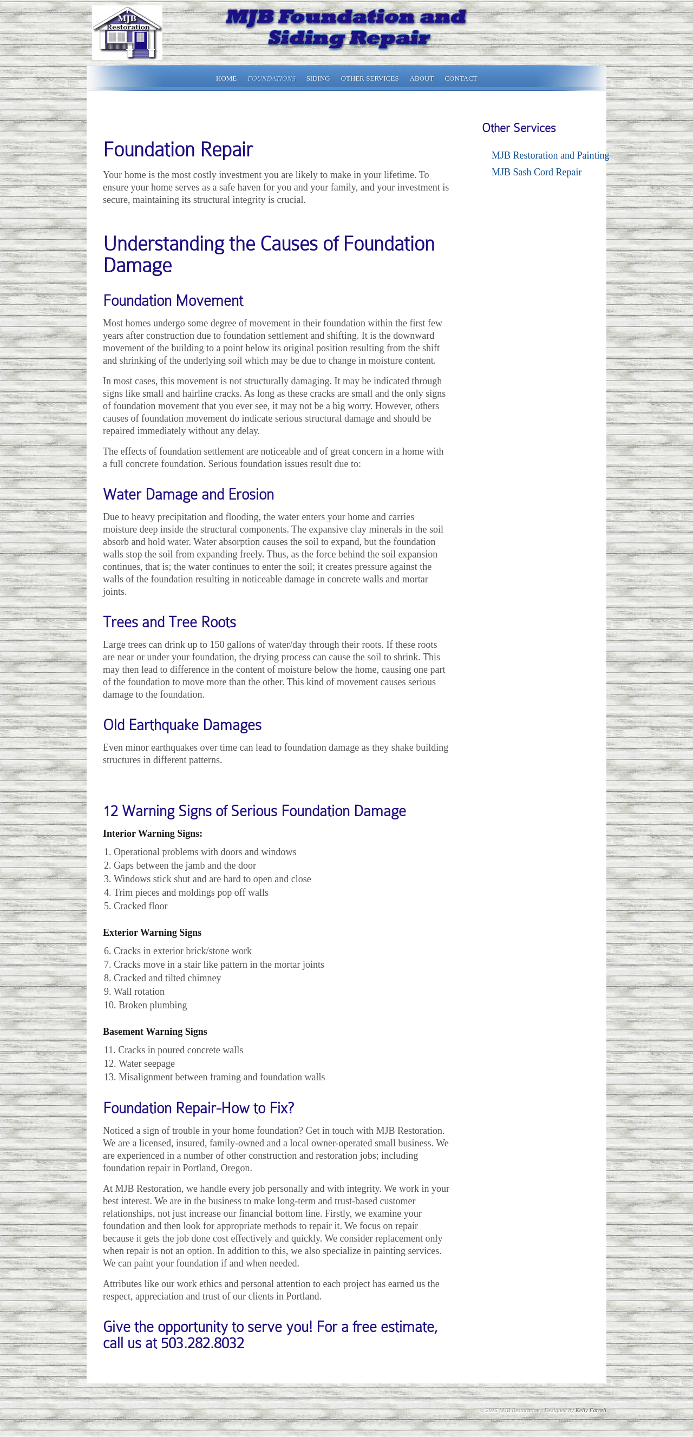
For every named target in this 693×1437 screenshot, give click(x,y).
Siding (318, 78)
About (422, 78)
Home (226, 78)
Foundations (271, 78)
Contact (460, 78)
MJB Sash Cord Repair (537, 172)
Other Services (370, 78)
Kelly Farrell (591, 1410)
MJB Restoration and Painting (551, 155)
